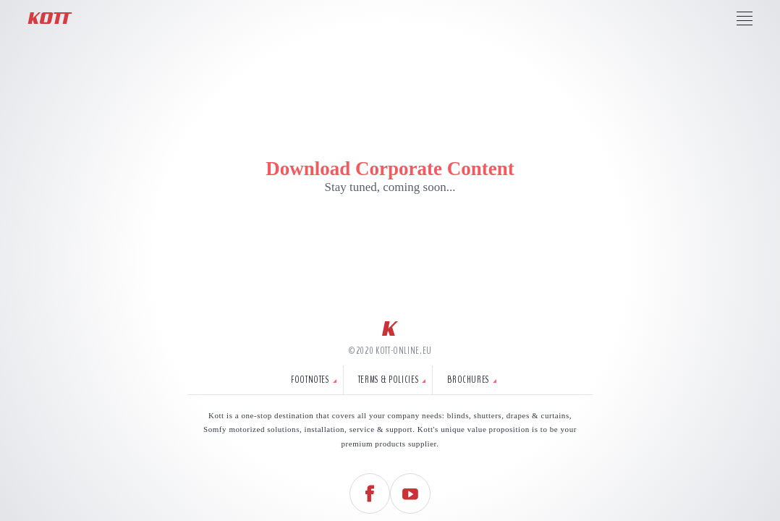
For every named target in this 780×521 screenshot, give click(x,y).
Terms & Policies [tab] (388, 379)
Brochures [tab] (468, 379)
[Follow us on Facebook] (369, 493)
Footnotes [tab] (310, 379)
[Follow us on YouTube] (410, 493)
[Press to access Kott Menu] (744, 18)
